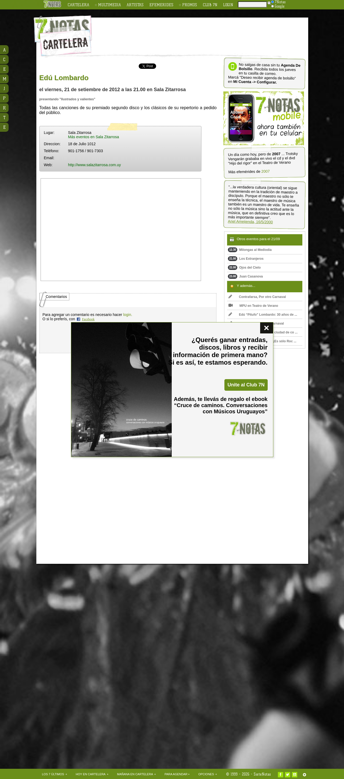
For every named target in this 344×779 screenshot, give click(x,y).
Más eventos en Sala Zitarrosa (93, 137)
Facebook (88, 319)
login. (127, 314)
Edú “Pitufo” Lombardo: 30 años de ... (262, 314)
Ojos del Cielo (244, 267)
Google (278, 6)
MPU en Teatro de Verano (253, 306)
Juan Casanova (245, 276)
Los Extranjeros (246, 258)
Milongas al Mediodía (250, 249)
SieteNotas (262, 774)
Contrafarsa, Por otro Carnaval (257, 297)
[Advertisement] (207, 32)
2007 (265, 171)
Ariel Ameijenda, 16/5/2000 (250, 221)
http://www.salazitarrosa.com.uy (94, 165)
